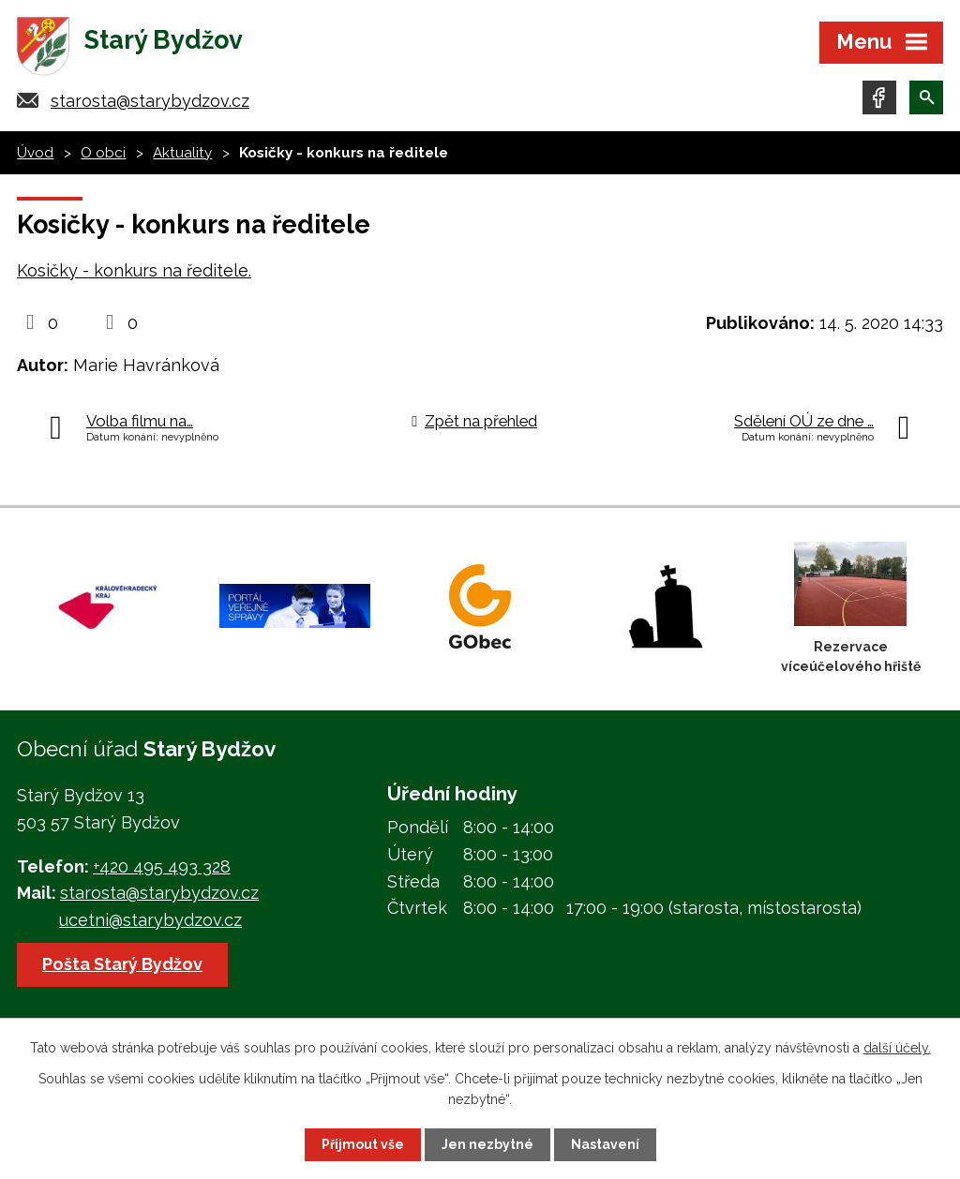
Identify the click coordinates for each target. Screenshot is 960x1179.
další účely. (897, 1047)
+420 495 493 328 (162, 866)
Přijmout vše (363, 1144)
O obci (103, 152)
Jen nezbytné (487, 1144)
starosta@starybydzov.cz (150, 101)
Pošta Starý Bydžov (122, 964)
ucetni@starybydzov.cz (150, 920)
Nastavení (605, 1144)
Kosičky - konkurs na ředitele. (134, 270)
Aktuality (182, 152)
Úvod (35, 152)
